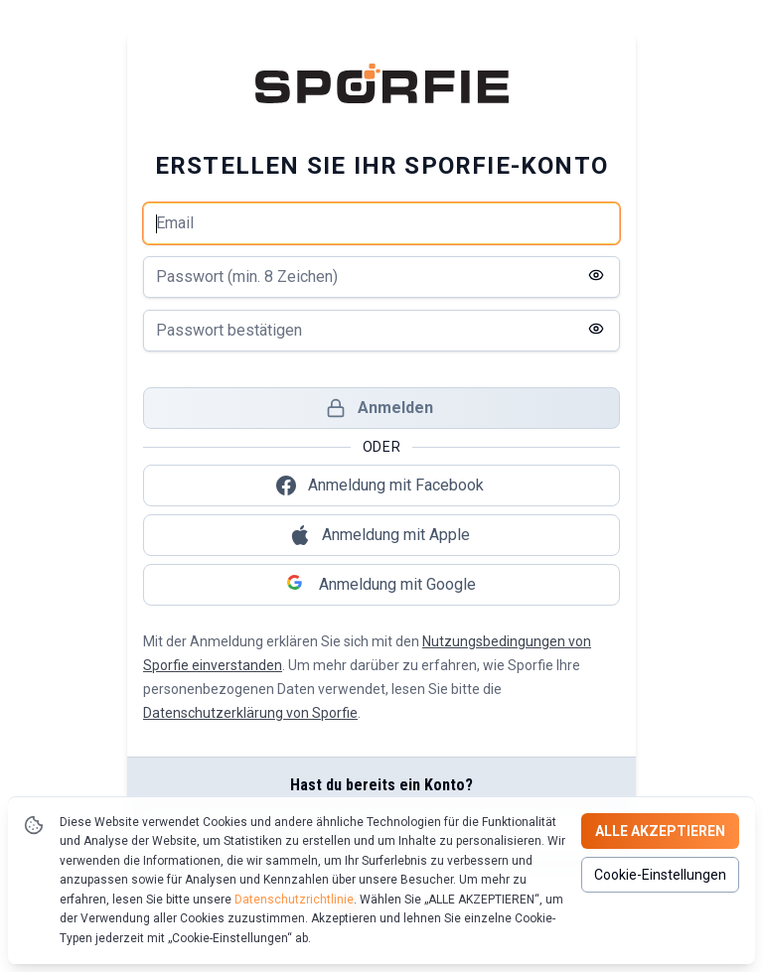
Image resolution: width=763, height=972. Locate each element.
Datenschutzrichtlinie (294, 899)
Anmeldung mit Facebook (380, 485)
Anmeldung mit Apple (380, 535)
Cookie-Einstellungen (660, 875)
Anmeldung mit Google (381, 585)
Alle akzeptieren (660, 831)
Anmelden (379, 408)
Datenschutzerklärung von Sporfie (250, 713)
